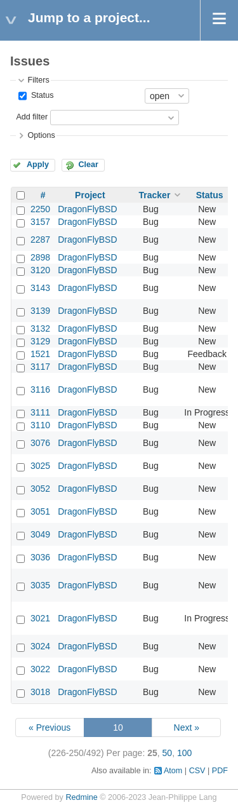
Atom (173, 770)
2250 (40, 209)
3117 (40, 367)
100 (184, 753)
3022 (40, 669)
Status (41, 95)
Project (90, 195)
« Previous (49, 727)
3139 (40, 311)
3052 (40, 489)
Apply (38, 164)
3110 (40, 425)
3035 (40, 585)
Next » (186, 727)
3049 (40, 534)
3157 (40, 222)
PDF (220, 770)
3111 (40, 412)
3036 (40, 557)
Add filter (32, 116)
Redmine (81, 797)
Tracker (155, 195)
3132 (40, 328)
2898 (40, 257)
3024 (40, 646)
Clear (88, 164)
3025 (40, 466)
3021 (40, 618)
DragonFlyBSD (87, 209)
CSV (197, 770)
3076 (40, 443)
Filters (38, 80)
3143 (40, 288)
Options (41, 135)
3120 (40, 270)
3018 (40, 692)
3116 (40, 389)
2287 (40, 239)
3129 (40, 341)
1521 (40, 354)
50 (167, 753)
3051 (40, 511)
